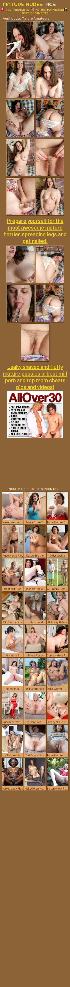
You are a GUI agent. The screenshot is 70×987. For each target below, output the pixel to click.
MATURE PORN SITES (47, 9)
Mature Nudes (29, 4)
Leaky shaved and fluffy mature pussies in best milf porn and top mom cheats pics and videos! (35, 376)
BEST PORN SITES (15, 9)
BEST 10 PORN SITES (45, 11)
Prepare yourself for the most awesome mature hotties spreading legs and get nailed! (35, 230)
